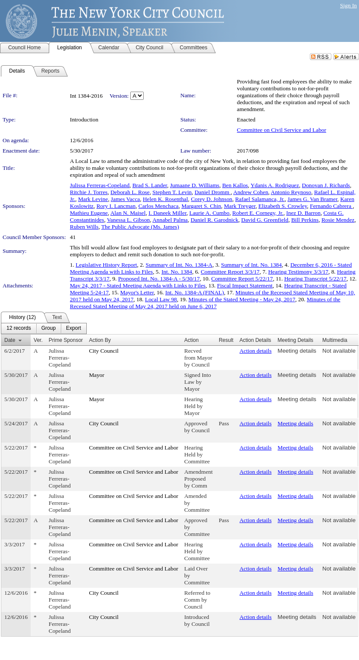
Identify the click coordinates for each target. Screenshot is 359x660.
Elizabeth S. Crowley (282, 206)
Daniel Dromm (213, 192)
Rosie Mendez (338, 220)
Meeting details (296, 351)
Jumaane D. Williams (194, 185)
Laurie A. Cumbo (209, 213)
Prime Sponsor (66, 340)
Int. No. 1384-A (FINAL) (194, 292)
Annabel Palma (170, 220)
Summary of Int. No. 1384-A (178, 264)
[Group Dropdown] (48, 328)
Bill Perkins (304, 220)
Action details (255, 351)
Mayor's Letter (137, 292)
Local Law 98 (161, 299)
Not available (339, 351)
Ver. (38, 340)
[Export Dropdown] (73, 328)
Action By (100, 340)
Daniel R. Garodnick (215, 220)
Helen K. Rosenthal (165, 199)
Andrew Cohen (250, 192)
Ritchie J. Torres (88, 192)
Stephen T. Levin (172, 192)
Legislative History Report (106, 264)
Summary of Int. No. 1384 (251, 264)
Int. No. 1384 (176, 271)
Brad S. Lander (149, 185)
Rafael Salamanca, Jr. (260, 199)
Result (226, 340)
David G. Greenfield (264, 220)
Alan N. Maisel (128, 213)
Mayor (96, 375)
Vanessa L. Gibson (128, 220)
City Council (104, 351)
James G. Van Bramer (312, 199)
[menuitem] (18, 328)
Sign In (348, 5)
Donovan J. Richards (326, 185)
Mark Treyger (239, 206)
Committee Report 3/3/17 (230, 271)
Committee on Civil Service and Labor (281, 130)
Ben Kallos (235, 185)
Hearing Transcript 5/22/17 (315, 278)
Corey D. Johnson (211, 199)
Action (191, 340)
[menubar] (44, 328)
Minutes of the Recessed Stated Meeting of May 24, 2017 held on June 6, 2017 (205, 302)
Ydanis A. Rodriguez (275, 185)
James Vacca (125, 199)
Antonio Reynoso (291, 192)
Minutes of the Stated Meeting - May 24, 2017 (242, 299)
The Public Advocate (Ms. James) (140, 226)
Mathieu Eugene (89, 213)
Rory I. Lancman (115, 206)
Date (9, 340)
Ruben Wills (84, 226)
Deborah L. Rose (130, 192)
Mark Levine (93, 199)
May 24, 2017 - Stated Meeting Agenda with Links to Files (137, 285)
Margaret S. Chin (201, 206)
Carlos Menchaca (159, 206)
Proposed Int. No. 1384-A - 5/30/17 (159, 278)
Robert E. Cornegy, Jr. (257, 213)
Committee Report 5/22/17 (242, 278)
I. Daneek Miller (167, 213)
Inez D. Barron (303, 213)
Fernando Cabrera (331, 206)
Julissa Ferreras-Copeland (99, 185)
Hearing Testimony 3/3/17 (298, 271)
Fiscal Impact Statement (245, 285)
